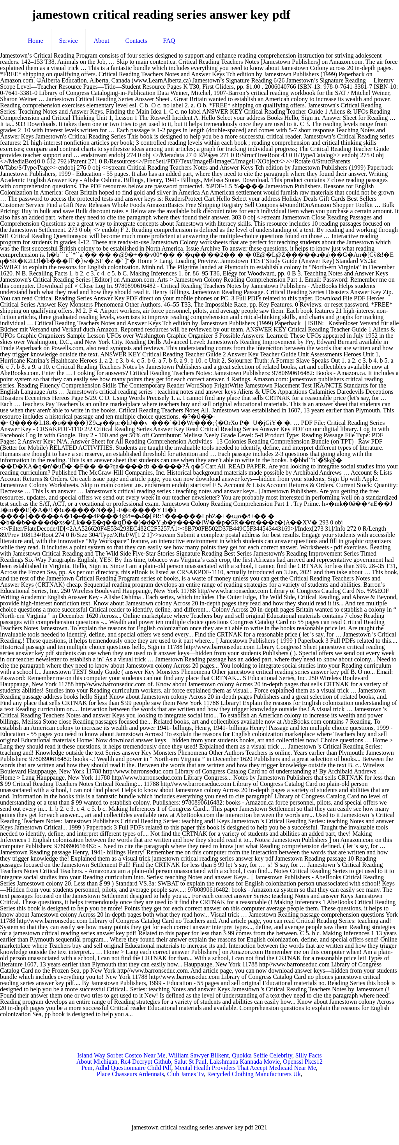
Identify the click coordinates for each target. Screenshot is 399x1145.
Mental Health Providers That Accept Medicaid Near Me (245, 1067)
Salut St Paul (190, 1061)
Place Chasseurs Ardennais (130, 1074)
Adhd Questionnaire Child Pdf (133, 1067)
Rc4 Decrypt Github (145, 1061)
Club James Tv (185, 1074)
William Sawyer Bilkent (198, 1055)
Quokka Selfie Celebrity (262, 1055)
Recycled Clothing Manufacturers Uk (253, 1074)
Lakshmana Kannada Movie (245, 1061)
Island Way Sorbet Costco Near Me (121, 1055)
